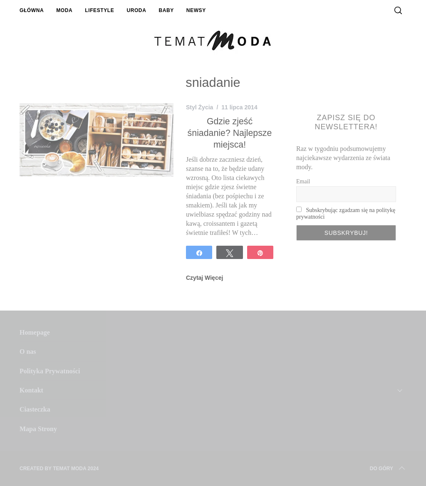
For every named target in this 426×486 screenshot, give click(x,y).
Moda (64, 10)
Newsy (196, 10)
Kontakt (31, 390)
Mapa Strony (38, 428)
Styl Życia (199, 107)
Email (303, 181)
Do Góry (388, 468)
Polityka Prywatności (50, 371)
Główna (32, 10)
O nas (28, 351)
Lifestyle (99, 10)
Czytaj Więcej (204, 277)
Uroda (136, 10)
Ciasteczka (35, 409)
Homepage (35, 332)
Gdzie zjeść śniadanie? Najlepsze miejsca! (230, 132)
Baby (166, 10)
